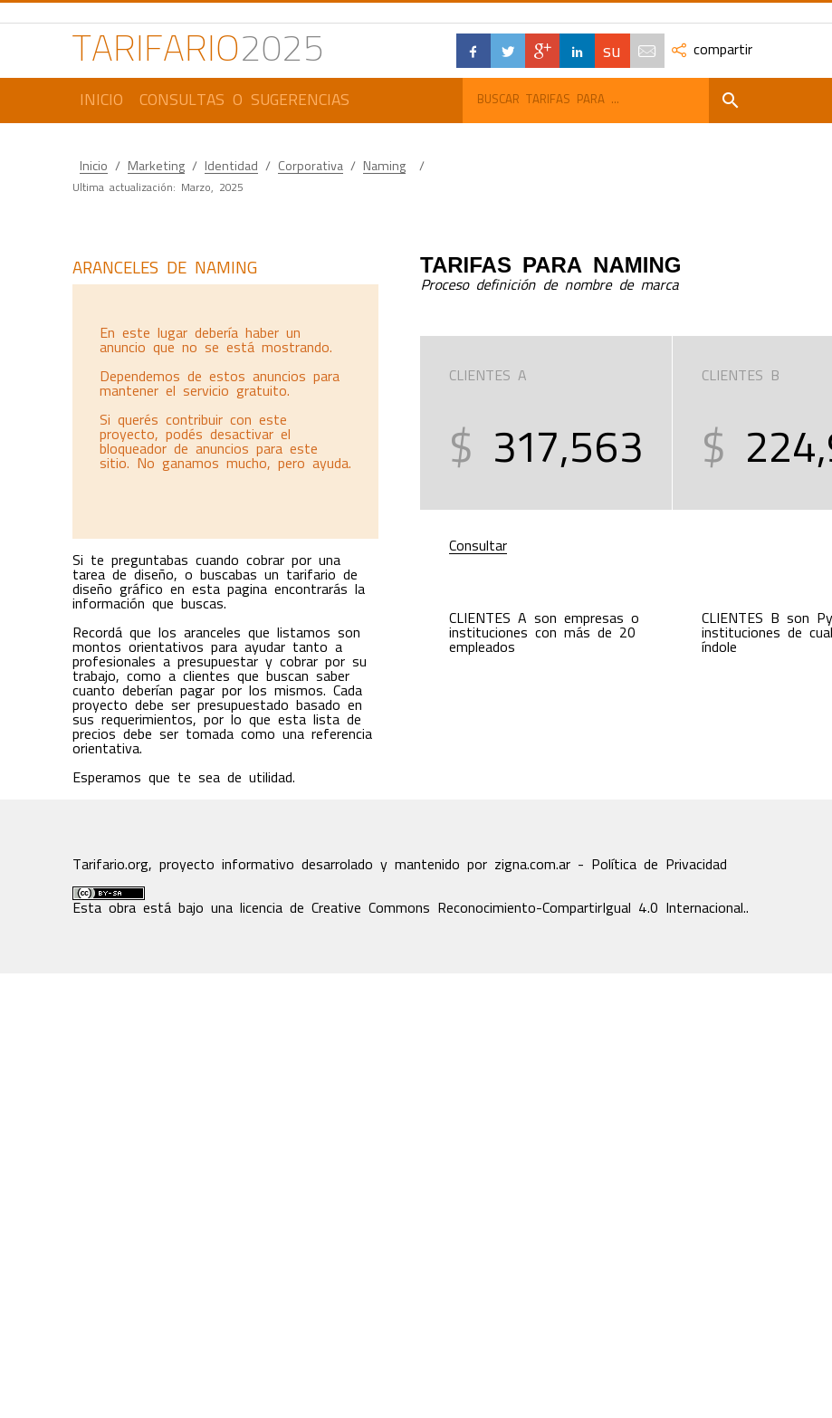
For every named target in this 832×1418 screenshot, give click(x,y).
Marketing (156, 166)
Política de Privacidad (659, 865)
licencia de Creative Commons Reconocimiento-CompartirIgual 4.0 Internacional (491, 908)
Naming (384, 166)
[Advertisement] (224, 411)
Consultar (478, 546)
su (612, 51)
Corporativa (310, 166)
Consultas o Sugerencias (244, 99)
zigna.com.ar (532, 865)
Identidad (231, 166)
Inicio (101, 99)
